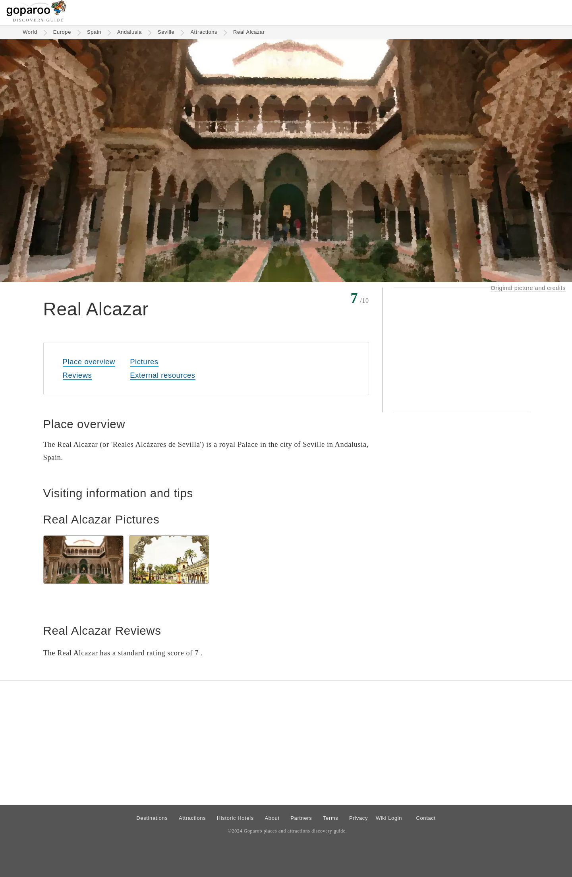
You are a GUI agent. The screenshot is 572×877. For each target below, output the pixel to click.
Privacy (358, 818)
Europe (62, 32)
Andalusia (129, 32)
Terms (330, 818)
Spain (94, 32)
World (30, 32)
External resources (162, 375)
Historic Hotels (235, 818)
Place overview (89, 361)
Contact (425, 818)
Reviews (77, 375)
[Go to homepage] (36, 14)
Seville (166, 32)
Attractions (203, 32)
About (272, 818)
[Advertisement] (461, 350)
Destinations (152, 818)
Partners (301, 818)
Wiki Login (389, 818)
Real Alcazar (249, 32)
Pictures (144, 361)
